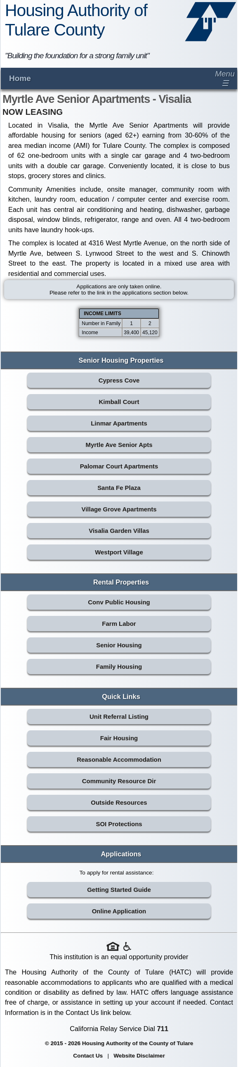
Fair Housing (119, 737)
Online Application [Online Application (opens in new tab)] (119, 911)
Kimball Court (119, 401)
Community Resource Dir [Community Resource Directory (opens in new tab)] (119, 780)
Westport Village (119, 552)
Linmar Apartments (119, 423)
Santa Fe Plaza (119, 487)
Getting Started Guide (119, 889)
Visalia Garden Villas (119, 530)
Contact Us (88, 1056)
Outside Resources (119, 802)
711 (162, 1028)
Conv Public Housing (119, 602)
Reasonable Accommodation (119, 759)
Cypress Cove (119, 380)
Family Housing (119, 666)
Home (20, 78)
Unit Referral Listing (119, 716)
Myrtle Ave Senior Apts (118, 444)
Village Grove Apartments (119, 509)
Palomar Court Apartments (119, 466)
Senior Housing (119, 645)
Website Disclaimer (139, 1056)
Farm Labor (119, 623)
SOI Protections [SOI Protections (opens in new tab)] (119, 823)
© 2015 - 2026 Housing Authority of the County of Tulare (119, 1043)
